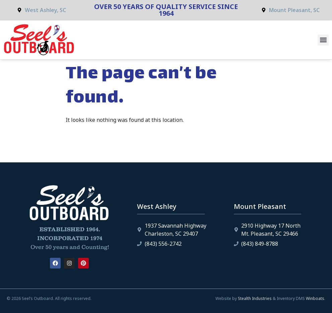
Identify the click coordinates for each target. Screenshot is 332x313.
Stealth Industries (255, 298)
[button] (323, 40)
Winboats (315, 298)
